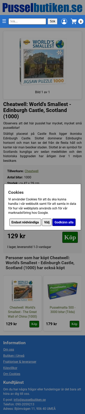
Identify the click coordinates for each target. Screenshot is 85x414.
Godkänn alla (64, 222)
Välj (47, 222)
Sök (52, 21)
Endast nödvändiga (25, 222)
